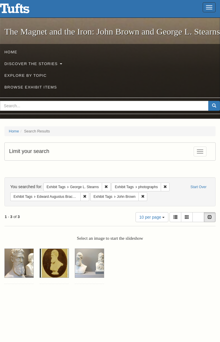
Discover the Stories (33, 64)
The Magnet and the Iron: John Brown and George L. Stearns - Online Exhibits (22, 10)
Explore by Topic (25, 75)
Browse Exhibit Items (30, 87)
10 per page (152, 217)
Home (10, 52)
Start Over (198, 187)
